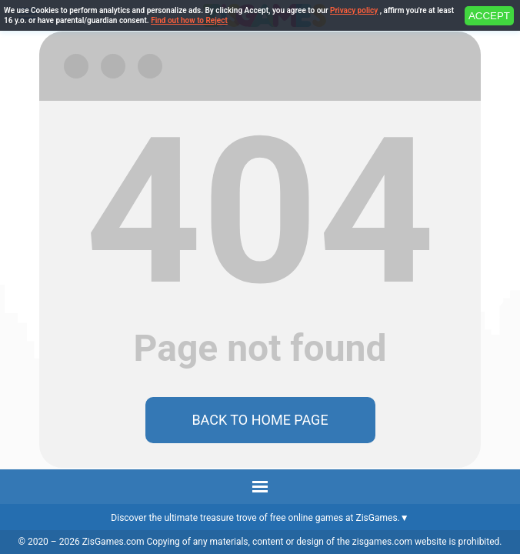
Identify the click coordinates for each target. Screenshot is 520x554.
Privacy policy (354, 10)
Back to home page (260, 420)
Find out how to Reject (189, 20)
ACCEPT (489, 16)
